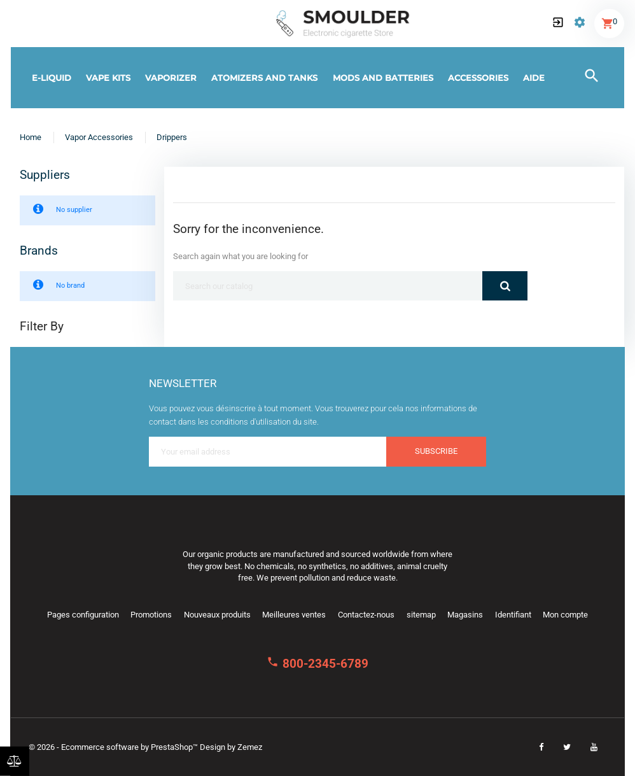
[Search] (327, 285)
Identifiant (513, 614)
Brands (39, 251)
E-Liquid (51, 78)
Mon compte (565, 614)
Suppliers (45, 175)
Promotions (151, 614)
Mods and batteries (383, 78)
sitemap (421, 614)
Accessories (478, 78)
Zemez (249, 747)
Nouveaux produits (217, 614)
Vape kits (108, 78)
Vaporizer (171, 78)
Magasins (465, 614)
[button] (558, 23)
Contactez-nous (366, 614)
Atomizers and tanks (264, 78)
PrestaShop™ (175, 747)
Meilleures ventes (294, 614)
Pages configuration (83, 614)
